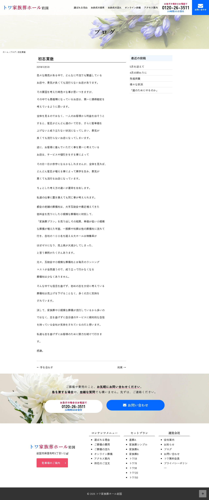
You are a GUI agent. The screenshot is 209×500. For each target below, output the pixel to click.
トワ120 (133, 473)
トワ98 (133, 468)
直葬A (132, 440)
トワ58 (133, 458)
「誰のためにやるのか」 (144, 90)
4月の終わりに (138, 73)
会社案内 (169, 440)
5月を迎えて (137, 66)
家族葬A (134, 449)
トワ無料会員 (172, 458)
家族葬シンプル (138, 444)
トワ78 (133, 463)
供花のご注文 (102, 463)
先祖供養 (135, 78)
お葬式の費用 (97, 7)
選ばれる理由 (81, 7)
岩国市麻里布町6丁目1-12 (52, 454)
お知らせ (169, 444)
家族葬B (134, 454)
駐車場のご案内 (51, 464)
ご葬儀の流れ (102, 449)
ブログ (13, 52)
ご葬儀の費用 (102, 444)
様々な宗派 (136, 84)
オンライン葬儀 (133, 7)
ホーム (5, 52)
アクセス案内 (151, 7)
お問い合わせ (200, 7)
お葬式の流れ (114, 7)
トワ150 (133, 477)
